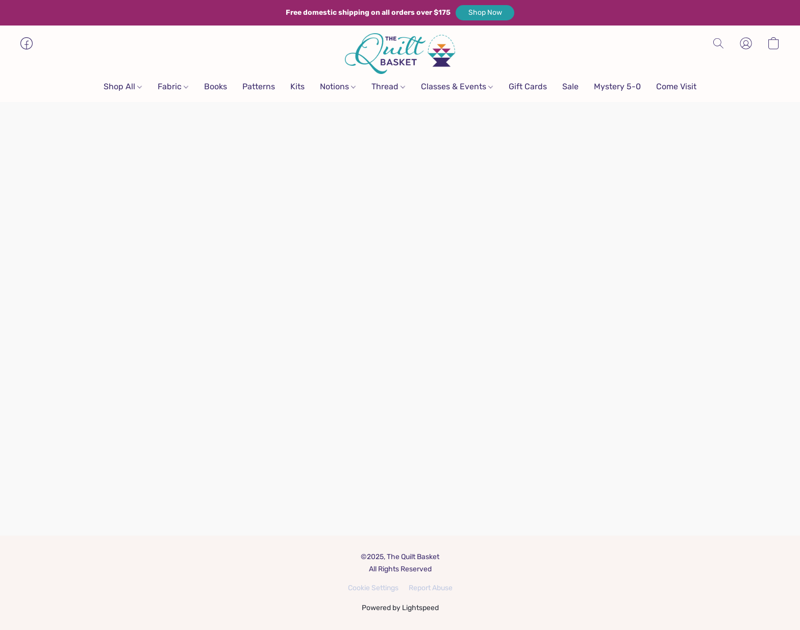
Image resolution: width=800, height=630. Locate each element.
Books (215, 86)
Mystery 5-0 (617, 86)
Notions (338, 86)
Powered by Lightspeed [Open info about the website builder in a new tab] (400, 607)
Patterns (258, 86)
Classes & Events (457, 86)
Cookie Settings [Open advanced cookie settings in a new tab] (373, 588)
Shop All (123, 86)
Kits (297, 86)
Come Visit (676, 86)
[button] (485, 12)
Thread (388, 86)
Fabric (173, 86)
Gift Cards (528, 86)
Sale (570, 86)
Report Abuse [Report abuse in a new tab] (431, 588)
